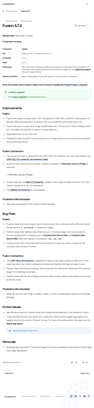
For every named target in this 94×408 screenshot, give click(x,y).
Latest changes (11, 21)
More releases (26, 21)
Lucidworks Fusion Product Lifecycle (70, 85)
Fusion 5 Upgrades (19, 97)
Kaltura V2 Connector (20, 190)
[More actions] (91, 4)
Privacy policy (45, 396)
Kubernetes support (83, 70)
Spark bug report (14, 323)
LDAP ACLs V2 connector (22, 261)
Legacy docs (60, 396)
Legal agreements (29, 396)
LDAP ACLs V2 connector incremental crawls (27, 159)
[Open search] (82, 4)
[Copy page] (80, 26)
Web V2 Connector (34, 182)
